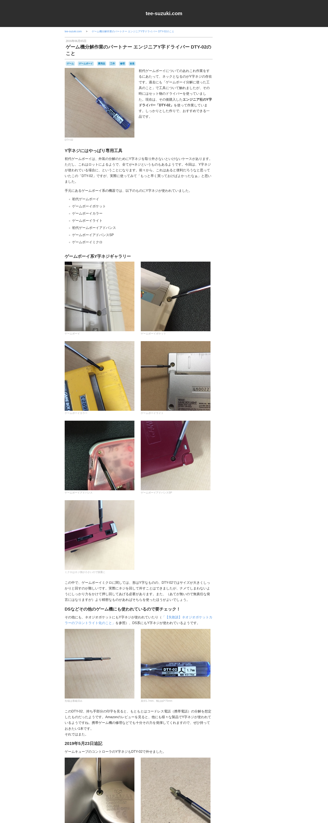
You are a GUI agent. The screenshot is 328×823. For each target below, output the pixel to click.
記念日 (241, 445)
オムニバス (251, 347)
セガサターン (235, 394)
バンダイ (246, 414)
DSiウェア (229, 339)
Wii (257, 343)
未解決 (258, 441)
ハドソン (245, 410)
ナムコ (232, 402)
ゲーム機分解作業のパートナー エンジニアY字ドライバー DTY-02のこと (133, 31)
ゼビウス (249, 394)
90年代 (240, 335)
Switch (243, 343)
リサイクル (246, 429)
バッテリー (233, 414)
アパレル (237, 347)
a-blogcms (254, 335)
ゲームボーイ (86, 63)
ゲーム (70, 63)
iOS (238, 339)
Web (251, 343)
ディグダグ (237, 398)
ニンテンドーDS (232, 406)
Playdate (234, 343)
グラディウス (237, 359)
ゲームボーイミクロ (241, 377)
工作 (112, 63)
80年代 (228, 335)
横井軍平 (229, 445)
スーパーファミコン (245, 390)
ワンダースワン (241, 433)
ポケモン (258, 425)
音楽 (258, 445)
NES (251, 339)
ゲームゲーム (246, 367)
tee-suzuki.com (164, 13)
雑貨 (250, 445)
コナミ (252, 379)
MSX (244, 339)
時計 (251, 441)
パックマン (250, 418)
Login (240, 469)
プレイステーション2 (239, 425)
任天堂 (258, 433)
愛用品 (101, 63)
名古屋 (234, 437)
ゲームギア (230, 367)
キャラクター (248, 351)
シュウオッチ (251, 383)
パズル (238, 418)
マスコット (230, 429)
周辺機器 (244, 437)
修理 (122, 63)
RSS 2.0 (227, 469)
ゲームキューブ (253, 363)
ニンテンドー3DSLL (249, 402)
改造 (132, 63)
